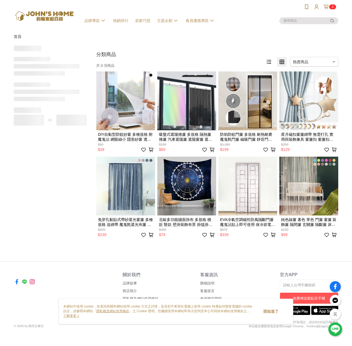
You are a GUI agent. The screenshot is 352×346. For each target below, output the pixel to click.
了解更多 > (71, 316)
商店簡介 (130, 291)
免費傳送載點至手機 (309, 298)
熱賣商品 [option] (300, 62)
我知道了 (271, 311)
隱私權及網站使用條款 (112, 311)
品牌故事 (130, 283)
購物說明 (207, 283)
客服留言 (207, 291)
